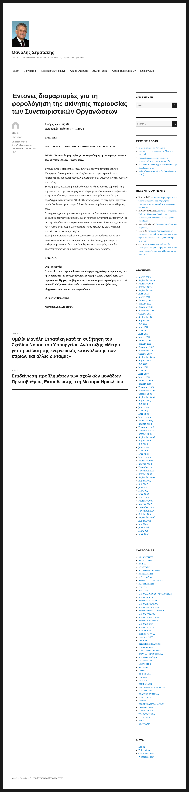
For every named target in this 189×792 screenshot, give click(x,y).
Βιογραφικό (30, 70)
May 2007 (143, 490)
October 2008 (145, 434)
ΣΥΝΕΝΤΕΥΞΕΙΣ (146, 710)
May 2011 (143, 330)
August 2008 (144, 440)
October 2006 (145, 514)
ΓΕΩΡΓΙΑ (142, 587)
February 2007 (145, 500)
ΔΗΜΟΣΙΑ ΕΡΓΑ (145, 624)
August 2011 (144, 320)
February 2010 (145, 380)
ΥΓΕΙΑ (141, 720)
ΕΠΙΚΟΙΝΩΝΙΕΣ (145, 647)
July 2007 (143, 484)
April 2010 (143, 374)
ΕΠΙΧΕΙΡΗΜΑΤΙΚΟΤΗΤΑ (149, 650)
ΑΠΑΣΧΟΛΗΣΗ (145, 573)
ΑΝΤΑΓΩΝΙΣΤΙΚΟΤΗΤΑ (149, 570)
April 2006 (143, 534)
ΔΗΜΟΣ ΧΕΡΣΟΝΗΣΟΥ (149, 617)
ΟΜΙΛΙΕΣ (142, 677)
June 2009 (143, 407)
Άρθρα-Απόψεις (79, 70)
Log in (141, 747)
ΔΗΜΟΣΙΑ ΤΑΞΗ (146, 627)
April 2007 (143, 494)
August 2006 (144, 520)
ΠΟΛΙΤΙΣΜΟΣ (144, 697)
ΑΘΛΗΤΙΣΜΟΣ (145, 560)
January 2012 (144, 303)
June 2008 (143, 447)
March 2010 (144, 377)
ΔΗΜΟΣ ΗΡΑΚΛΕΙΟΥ (148, 603)
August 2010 (144, 360)
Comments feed (146, 753)
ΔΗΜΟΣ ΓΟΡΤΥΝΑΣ (147, 600)
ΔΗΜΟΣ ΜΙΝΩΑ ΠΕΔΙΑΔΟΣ (151, 610)
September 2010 (146, 357)
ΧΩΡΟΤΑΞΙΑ (144, 724)
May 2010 (143, 370)
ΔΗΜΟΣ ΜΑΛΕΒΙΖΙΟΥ (148, 607)
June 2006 (143, 527)
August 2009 (144, 400)
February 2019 (145, 283)
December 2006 (146, 507)
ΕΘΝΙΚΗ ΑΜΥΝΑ (146, 634)
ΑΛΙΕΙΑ (142, 563)
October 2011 (144, 313)
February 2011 (145, 340)
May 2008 (143, 450)
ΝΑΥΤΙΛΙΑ (143, 667)
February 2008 (145, 460)
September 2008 (146, 437)
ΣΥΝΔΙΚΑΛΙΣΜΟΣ (147, 707)
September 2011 (146, 317)
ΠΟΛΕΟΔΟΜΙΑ (145, 690)
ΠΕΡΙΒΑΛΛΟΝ (145, 684)
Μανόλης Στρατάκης (33, 52)
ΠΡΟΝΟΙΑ (143, 700)
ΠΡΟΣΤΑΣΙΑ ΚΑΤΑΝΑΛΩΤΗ (151, 704)
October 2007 (145, 474)
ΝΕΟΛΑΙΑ (143, 670)
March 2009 (144, 417)
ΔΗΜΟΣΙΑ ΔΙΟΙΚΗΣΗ (148, 620)
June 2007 (143, 487)
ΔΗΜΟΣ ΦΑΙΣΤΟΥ (146, 613)
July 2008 (143, 444)
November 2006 (146, 510)
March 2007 (144, 497)
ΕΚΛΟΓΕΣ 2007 (145, 637)
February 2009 (145, 420)
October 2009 (145, 394)
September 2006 (146, 517)
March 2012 (144, 297)
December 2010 (146, 347)
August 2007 (144, 480)
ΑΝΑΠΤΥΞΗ (144, 567)
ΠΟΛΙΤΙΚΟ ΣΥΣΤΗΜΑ (148, 694)
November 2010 (146, 350)
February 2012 (145, 300)
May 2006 (143, 530)
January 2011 (144, 343)
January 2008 (145, 464)
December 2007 (146, 467)
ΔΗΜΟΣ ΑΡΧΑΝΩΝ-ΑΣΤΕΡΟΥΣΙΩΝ (155, 593)
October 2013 (144, 287)
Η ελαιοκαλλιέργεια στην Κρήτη (151, 147)
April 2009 (143, 414)
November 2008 (146, 430)
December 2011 (146, 307)
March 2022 (144, 277)
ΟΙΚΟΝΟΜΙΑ (18, 148)
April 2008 (143, 454)
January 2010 (144, 384)
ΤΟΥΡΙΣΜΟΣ (144, 717)
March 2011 (144, 337)
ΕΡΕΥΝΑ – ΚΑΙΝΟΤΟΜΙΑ (150, 654)
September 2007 (146, 477)
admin (15, 132)
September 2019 (146, 280)
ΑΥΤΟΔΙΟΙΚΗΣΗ (146, 583)
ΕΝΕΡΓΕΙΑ (143, 640)
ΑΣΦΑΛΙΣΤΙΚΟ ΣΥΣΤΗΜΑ (150, 580)
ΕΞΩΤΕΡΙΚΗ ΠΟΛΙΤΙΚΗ (149, 644)
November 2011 (146, 310)
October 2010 (145, 354)
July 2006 (143, 524)
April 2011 (143, 333)
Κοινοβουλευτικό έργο (53, 70)
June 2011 (143, 327)
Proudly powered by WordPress (47, 778)
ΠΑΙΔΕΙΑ (142, 680)
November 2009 (146, 390)
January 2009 (145, 424)
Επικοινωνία (147, 70)
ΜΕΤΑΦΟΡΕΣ (144, 664)
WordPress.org (146, 757)
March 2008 (144, 457)
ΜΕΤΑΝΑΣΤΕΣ (145, 660)
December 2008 (146, 427)
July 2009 (143, 404)
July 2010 (143, 364)
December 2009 (146, 387)
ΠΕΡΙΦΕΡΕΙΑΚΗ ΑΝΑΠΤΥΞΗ (151, 687)
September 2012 (146, 290)
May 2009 (143, 410)
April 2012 (143, 293)
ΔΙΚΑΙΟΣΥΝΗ (144, 630)
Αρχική (15, 70)
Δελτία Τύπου (100, 70)
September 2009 (146, 397)
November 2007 (146, 470)
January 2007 (145, 504)
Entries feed (144, 750)
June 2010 (143, 367)
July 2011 (142, 323)
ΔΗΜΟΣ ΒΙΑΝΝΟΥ (147, 597)
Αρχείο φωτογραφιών (124, 70)
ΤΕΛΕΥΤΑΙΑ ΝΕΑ (146, 714)
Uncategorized (19, 141)
